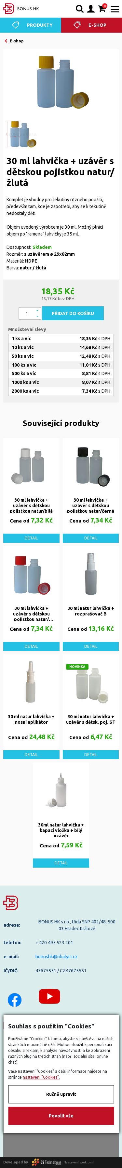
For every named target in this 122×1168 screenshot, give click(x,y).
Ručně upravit (61, 1094)
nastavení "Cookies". (41, 1077)
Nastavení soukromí (78, 1162)
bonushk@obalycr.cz (56, 956)
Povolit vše (61, 1115)
